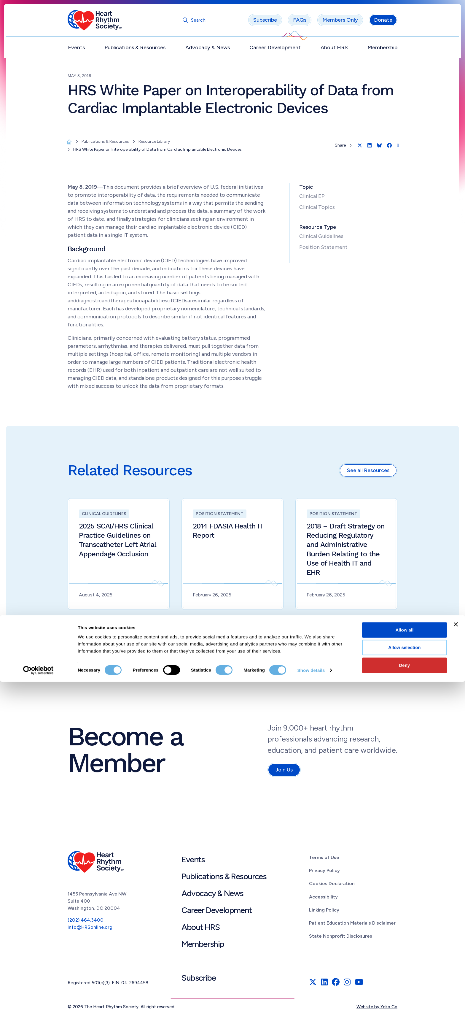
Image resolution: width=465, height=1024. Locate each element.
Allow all (404, 971)
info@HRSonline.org (90, 929)
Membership (382, 49)
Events (76, 49)
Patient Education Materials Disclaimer (352, 925)
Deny (404, 1007)
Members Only (340, 22)
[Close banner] (456, 966)
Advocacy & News (207, 49)
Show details (311, 1012)
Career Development (275, 49)
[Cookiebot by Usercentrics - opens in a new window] (38, 1012)
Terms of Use (324, 859)
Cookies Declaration (332, 886)
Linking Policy (324, 912)
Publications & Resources (134, 49)
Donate (383, 22)
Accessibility (323, 899)
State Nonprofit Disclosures (340, 938)
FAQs (299, 22)
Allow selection (404, 989)
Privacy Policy (324, 873)
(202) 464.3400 (85, 922)
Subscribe (265, 22)
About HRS (334, 49)
